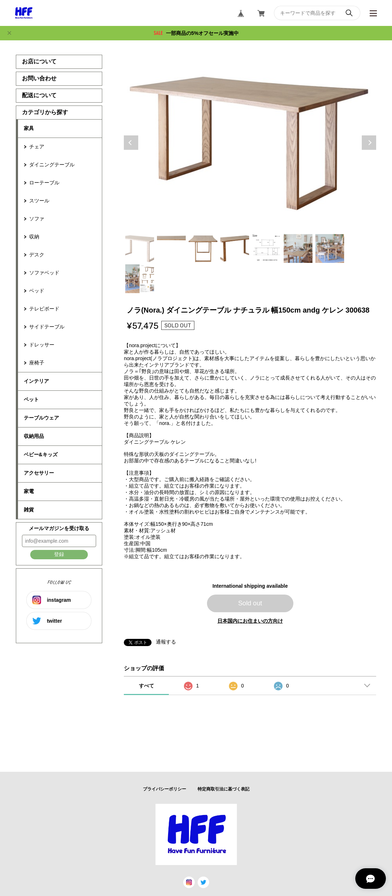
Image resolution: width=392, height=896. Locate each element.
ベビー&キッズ (41, 454)
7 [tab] (329, 248)
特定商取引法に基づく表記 (223, 789)
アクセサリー (39, 473)
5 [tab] (266, 248)
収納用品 (34, 436)
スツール (39, 200)
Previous (131, 142)
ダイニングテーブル (52, 164)
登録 (59, 554)
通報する (166, 642)
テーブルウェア (41, 418)
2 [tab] (171, 248)
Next (369, 142)
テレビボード (44, 309)
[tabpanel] (250, 142)
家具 (29, 128)
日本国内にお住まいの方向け (250, 621)
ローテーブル (44, 182)
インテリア (36, 381)
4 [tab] (234, 248)
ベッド (36, 291)
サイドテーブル (46, 327)
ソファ (36, 218)
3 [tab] (203, 248)
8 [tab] (139, 278)
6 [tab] (298, 248)
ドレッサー (41, 345)
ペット (31, 399)
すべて (146, 686)
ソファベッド (44, 272)
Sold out (250, 603)
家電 (29, 491)
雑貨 (29, 509)
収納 (34, 236)
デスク (36, 254)
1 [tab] (139, 248)
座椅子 (36, 363)
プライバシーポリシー (164, 789)
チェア (36, 146)
